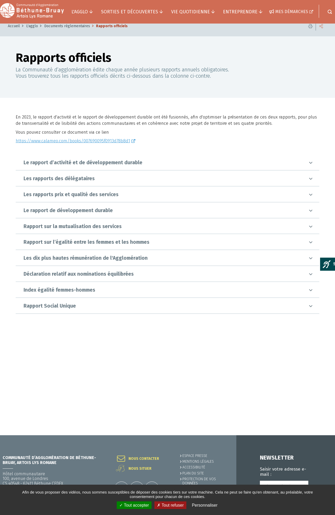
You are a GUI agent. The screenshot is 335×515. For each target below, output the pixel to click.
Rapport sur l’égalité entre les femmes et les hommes (86, 337)
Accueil (14, 121)
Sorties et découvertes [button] (129, 12)
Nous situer (140, 469)
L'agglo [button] (79, 12)
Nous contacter (144, 459)
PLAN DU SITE (193, 473)
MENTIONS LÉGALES (198, 461)
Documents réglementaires (67, 121)
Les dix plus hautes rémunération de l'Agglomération (86, 353)
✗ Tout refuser (170, 505)
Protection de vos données (199, 481)
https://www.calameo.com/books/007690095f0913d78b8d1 (73, 236)
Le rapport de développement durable (68, 305)
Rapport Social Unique (50, 401)
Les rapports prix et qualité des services (71, 289)
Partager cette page (321, 121)
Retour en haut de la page (319, 435)
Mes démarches (291, 11)
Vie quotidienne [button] (190, 12)
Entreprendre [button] (240, 12)
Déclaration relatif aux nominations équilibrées (79, 369)
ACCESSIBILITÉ (193, 467)
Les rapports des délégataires (59, 273)
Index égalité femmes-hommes (59, 385)
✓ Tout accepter (134, 505)
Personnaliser (204, 505)
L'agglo (32, 121)
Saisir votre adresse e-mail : (283, 472)
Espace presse (194, 456)
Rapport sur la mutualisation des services (73, 321)
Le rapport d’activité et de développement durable (83, 258)
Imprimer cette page (310, 121)
